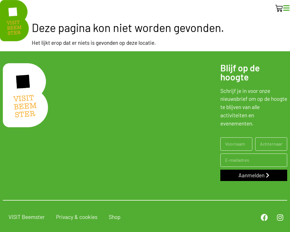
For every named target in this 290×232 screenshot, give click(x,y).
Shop (115, 217)
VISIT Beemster (26, 217)
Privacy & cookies (76, 217)
